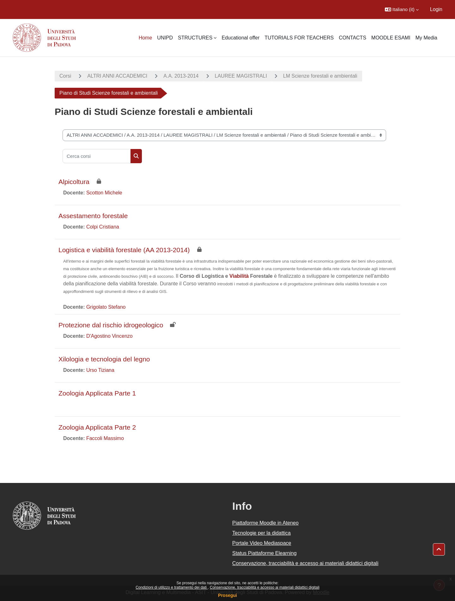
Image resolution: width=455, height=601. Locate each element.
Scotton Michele (104, 192)
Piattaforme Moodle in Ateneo (265, 523)
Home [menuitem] (145, 37)
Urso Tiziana (100, 370)
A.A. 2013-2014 (180, 76)
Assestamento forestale (93, 215)
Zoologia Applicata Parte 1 (97, 393)
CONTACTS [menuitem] (352, 37)
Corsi (65, 76)
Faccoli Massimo (105, 438)
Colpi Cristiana (102, 226)
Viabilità (239, 276)
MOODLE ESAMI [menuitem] (390, 37)
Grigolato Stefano (106, 307)
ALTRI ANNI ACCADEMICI (117, 76)
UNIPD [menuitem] (165, 37)
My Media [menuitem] (426, 37)
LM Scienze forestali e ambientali (320, 76)
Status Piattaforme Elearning (264, 553)
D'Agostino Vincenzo (109, 336)
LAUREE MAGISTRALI (241, 76)
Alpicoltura (73, 181)
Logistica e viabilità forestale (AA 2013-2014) (124, 249)
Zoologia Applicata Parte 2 (97, 427)
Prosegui (227, 595)
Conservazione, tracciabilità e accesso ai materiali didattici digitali (264, 587)
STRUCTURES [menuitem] (195, 37)
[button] (401, 9)
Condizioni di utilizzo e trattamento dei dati (172, 587)
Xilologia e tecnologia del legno (104, 359)
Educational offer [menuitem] (240, 37)
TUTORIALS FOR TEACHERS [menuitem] (299, 37)
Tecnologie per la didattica (261, 533)
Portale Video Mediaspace (261, 543)
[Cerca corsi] (97, 156)
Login (436, 9)
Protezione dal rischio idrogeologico (110, 325)
